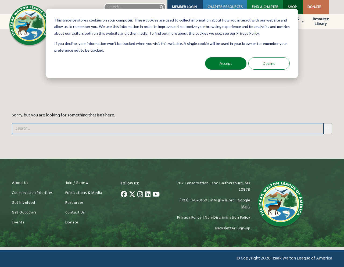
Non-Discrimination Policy (227, 218)
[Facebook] (124, 195)
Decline (269, 63)
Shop (292, 7)
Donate (314, 7)
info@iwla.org (222, 200)
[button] (162, 7)
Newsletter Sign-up (232, 228)
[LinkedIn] (147, 195)
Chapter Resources (225, 7)
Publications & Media (83, 193)
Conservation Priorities (32, 193)
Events (18, 222)
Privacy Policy (189, 218)
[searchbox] (135, 7)
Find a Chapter (265, 7)
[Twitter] (132, 195)
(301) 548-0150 (193, 200)
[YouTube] (156, 195)
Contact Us (75, 213)
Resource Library (321, 21)
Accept (226, 63)
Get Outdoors (24, 213)
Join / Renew (77, 183)
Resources (74, 203)
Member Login (184, 7)
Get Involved (23, 203)
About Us (20, 183)
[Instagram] (140, 195)
